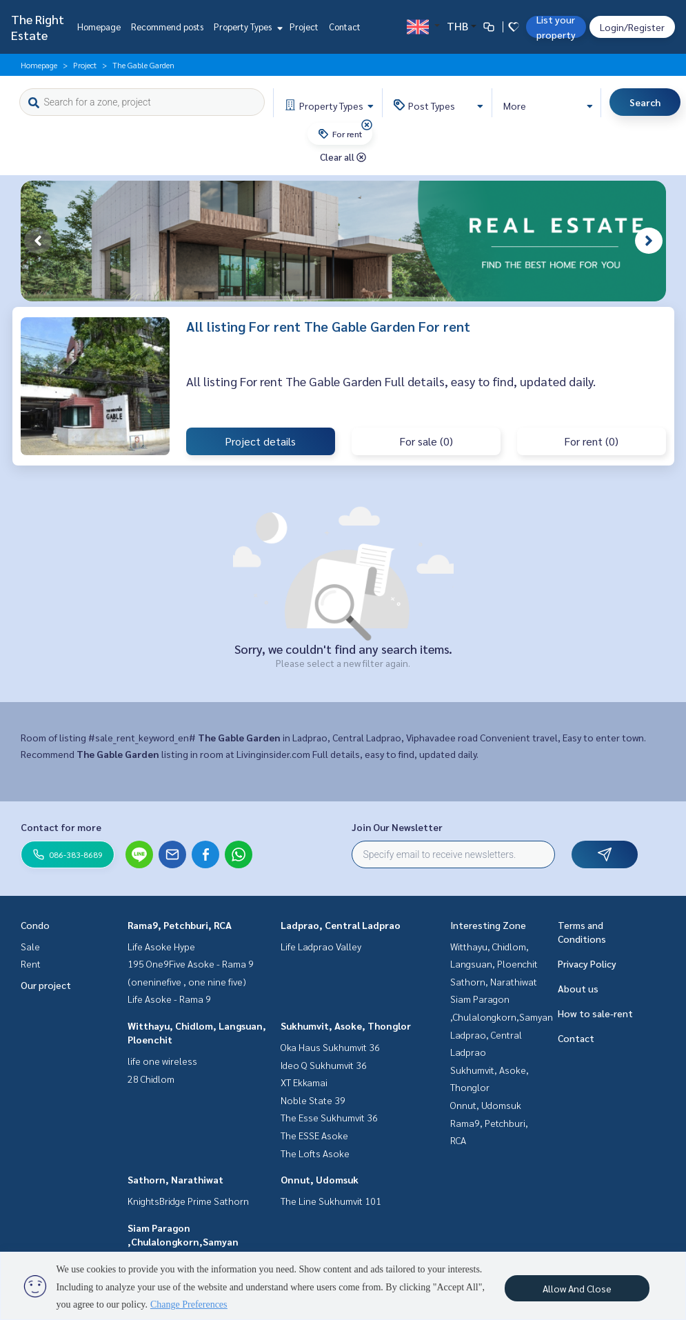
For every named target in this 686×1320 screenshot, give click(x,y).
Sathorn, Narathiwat (175, 1179)
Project (304, 26)
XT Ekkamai (304, 1082)
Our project (46, 985)
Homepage (99, 26)
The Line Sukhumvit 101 (331, 1200)
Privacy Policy (587, 963)
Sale (30, 946)
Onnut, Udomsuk (320, 1179)
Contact (345, 26)
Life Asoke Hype (161, 946)
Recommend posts (167, 26)
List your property (556, 27)
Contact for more (61, 827)
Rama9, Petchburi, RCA (180, 925)
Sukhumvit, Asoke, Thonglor (346, 1025)
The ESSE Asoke (314, 1135)
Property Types (246, 26)
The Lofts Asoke (315, 1153)
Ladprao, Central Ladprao (341, 925)
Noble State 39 (313, 1100)
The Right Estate (37, 27)
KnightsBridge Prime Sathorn (188, 1200)
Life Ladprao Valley (321, 946)
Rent (31, 963)
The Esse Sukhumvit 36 (329, 1117)
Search (644, 102)
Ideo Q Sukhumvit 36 (324, 1065)
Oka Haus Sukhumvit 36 (330, 1047)
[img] (366, 124)
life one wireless (162, 1060)
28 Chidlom (151, 1078)
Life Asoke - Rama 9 (169, 998)
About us (578, 988)
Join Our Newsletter (397, 827)
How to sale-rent (595, 1013)
